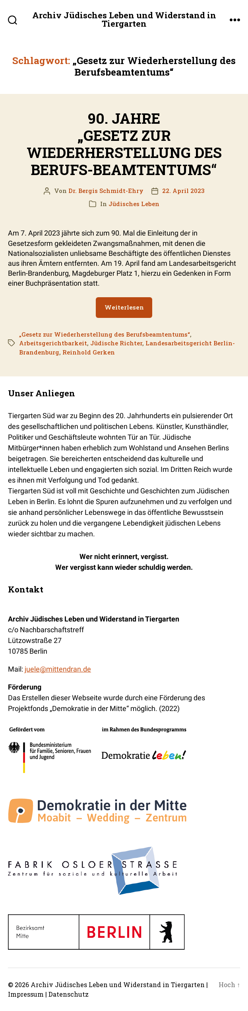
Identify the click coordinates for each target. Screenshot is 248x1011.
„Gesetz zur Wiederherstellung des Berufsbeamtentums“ (104, 334)
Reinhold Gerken (88, 352)
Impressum (26, 994)
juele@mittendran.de (58, 669)
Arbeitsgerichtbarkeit (53, 343)
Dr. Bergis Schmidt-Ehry (105, 191)
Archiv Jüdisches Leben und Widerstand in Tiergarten (124, 19)
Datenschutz (68, 994)
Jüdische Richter (116, 343)
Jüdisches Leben (133, 204)
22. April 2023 (183, 191)
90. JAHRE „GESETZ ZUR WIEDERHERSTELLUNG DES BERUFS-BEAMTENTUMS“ (124, 144)
